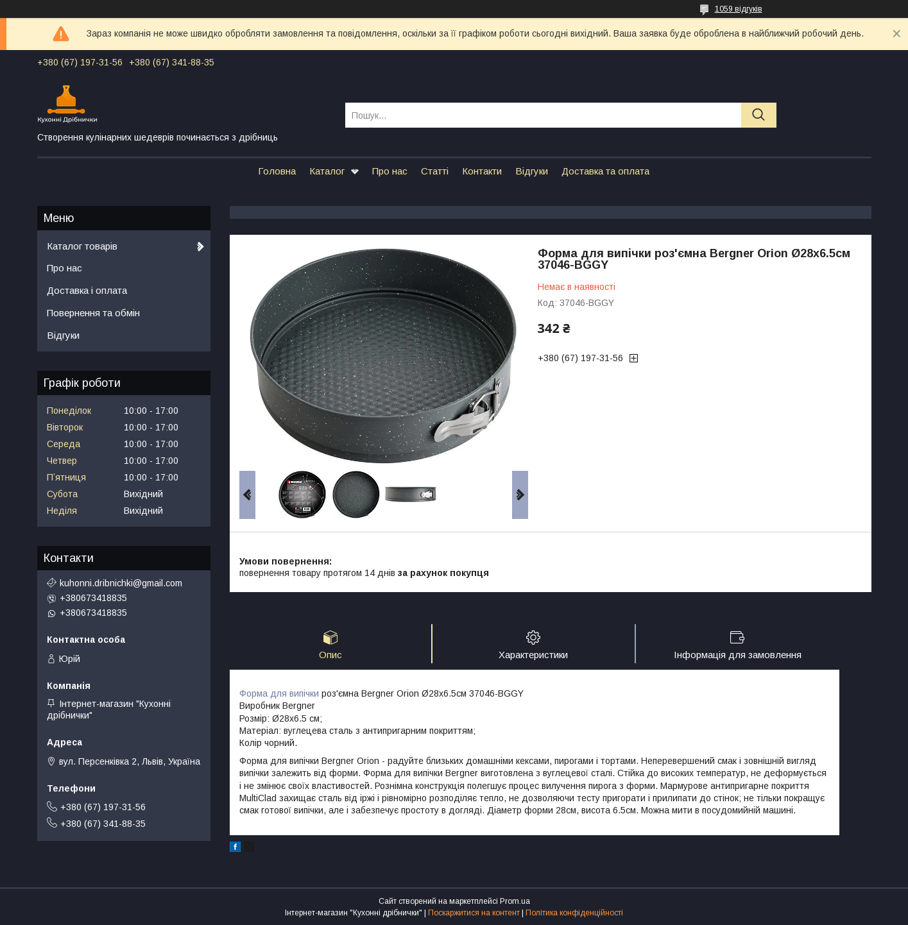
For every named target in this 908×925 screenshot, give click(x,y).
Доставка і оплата (87, 290)
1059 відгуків (738, 8)
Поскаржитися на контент (474, 912)
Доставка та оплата (605, 170)
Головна (277, 170)
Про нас (389, 170)
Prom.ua (515, 901)
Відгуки (531, 170)
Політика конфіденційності (574, 912)
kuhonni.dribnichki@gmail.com (121, 583)
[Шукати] (758, 115)
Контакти (482, 170)
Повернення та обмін (93, 312)
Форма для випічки (279, 693)
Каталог (327, 170)
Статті (435, 170)
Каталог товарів (82, 246)
